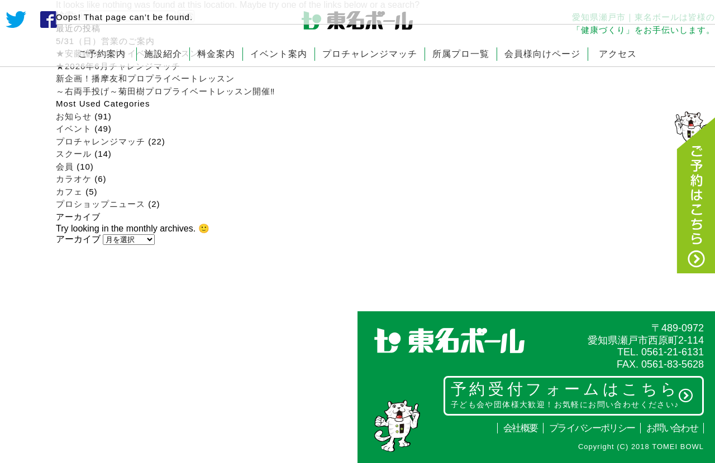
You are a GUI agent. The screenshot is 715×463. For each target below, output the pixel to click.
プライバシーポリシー (592, 428)
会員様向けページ (542, 54)
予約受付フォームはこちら (572, 394)
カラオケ (74, 179)
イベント (74, 128)
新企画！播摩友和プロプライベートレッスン (145, 78)
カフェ (69, 191)
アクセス (618, 54)
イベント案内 (278, 54)
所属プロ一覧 (460, 54)
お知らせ (74, 116)
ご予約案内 (102, 54)
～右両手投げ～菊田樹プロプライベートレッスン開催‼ (170, 91)
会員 (65, 166)
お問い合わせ (672, 428)
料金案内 (216, 54)
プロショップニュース (100, 204)
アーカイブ (78, 239)
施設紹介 (163, 54)
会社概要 (520, 428)
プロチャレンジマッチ (369, 54)
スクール (74, 153)
